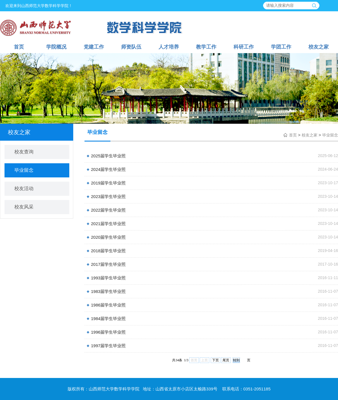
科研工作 (244, 47)
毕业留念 (24, 170)
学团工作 (281, 47)
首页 (19, 47)
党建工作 (94, 47)
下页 (215, 360)
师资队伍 (131, 47)
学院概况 (56, 47)
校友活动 (24, 188)
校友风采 (24, 207)
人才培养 (169, 47)
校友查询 (24, 152)
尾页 (226, 360)
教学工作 (206, 47)
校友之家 (318, 47)
